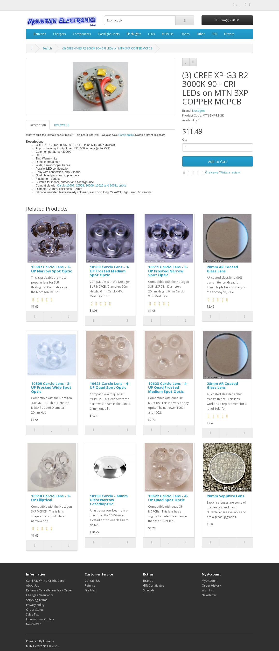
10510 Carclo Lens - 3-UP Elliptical (51, 497)
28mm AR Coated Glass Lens (222, 385)
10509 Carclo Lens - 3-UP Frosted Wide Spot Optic (51, 387)
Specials (148, 590)
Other (201, 34)
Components (82, 34)
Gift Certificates (153, 585)
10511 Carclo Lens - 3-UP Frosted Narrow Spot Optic (168, 270)
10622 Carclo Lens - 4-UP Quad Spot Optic (168, 497)
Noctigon (198, 111)
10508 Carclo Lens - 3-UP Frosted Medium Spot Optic (109, 270)
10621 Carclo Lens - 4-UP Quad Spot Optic (109, 385)
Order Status (34, 610)
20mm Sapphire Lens (225, 495)
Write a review (230, 172)
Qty (184, 140)
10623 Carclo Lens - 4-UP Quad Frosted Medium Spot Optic (168, 387)
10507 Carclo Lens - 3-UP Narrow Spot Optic (51, 268)
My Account (209, 581)
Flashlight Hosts (108, 34)
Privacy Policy (35, 605)
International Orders (40, 619)
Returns (90, 585)
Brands (148, 581)
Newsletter (33, 624)
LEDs (151, 34)
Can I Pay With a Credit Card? (45, 581)
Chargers (59, 34)
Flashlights (134, 34)
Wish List (208, 590)
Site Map (90, 590)
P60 (214, 34)
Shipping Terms (36, 600)
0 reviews (211, 172)
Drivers (229, 34)
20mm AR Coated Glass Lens (222, 268)
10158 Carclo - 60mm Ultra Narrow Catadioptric (109, 499)
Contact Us (92, 581)
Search (47, 48)
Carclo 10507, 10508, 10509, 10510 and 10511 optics (92, 185)
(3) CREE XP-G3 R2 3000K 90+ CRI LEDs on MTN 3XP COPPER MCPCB (107, 48)
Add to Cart (217, 161)
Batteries (40, 34)
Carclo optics (126, 134)
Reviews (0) (61, 125)
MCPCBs (167, 34)
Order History (211, 585)
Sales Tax (32, 614)
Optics (185, 34)
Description (38, 125)
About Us (32, 585)
